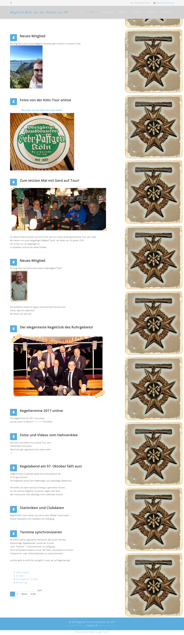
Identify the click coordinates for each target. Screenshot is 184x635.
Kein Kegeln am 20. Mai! (27, 579)
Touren (137, 12)
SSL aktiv (20, 575)
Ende (33, 594)
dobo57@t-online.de (165, 3)
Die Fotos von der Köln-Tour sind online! (41, 110)
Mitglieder (107, 12)
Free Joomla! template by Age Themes (92, 631)
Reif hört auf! (21, 582)
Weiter (24, 594)
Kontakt (166, 12)
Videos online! (22, 572)
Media (122, 12)
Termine (151, 12)
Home (92, 12)
